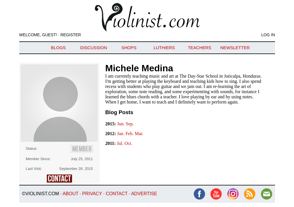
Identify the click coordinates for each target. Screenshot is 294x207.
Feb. (130, 133)
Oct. (128, 143)
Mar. (139, 133)
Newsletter (235, 47)
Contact (116, 193)
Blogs (58, 47)
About (70, 193)
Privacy (92, 193)
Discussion (93, 47)
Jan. (121, 133)
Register (70, 34)
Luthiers (164, 47)
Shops (129, 47)
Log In (268, 34)
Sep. (130, 123)
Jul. (121, 143)
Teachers (199, 47)
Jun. (121, 123)
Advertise (144, 193)
